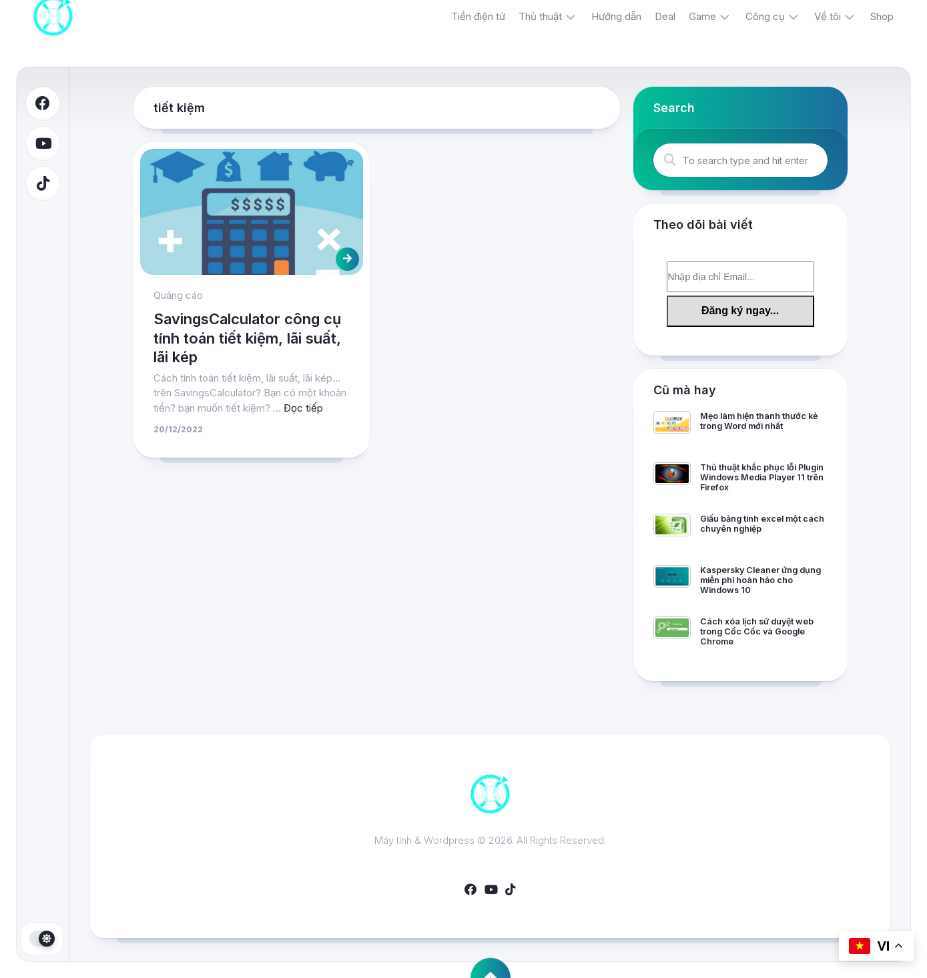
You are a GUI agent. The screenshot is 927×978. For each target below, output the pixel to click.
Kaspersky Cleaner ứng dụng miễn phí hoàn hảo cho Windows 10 (760, 580)
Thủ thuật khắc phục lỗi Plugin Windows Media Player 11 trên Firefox (762, 477)
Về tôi (827, 16)
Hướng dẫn (616, 16)
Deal (665, 16)
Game (702, 16)
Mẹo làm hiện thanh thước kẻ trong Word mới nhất (759, 421)
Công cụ (765, 16)
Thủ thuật (540, 16)
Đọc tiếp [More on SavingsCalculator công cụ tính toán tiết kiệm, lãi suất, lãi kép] (303, 408)
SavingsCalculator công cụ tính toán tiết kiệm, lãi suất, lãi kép (247, 338)
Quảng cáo (178, 295)
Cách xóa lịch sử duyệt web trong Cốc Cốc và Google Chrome (757, 631)
